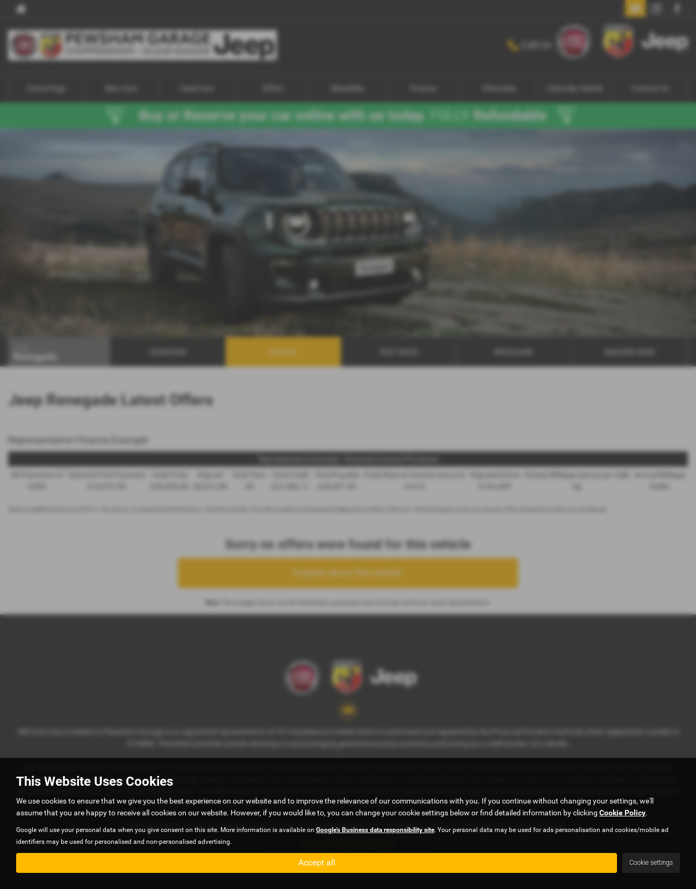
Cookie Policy (622, 812)
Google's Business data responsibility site (375, 830)
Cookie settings (651, 862)
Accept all (316, 862)
